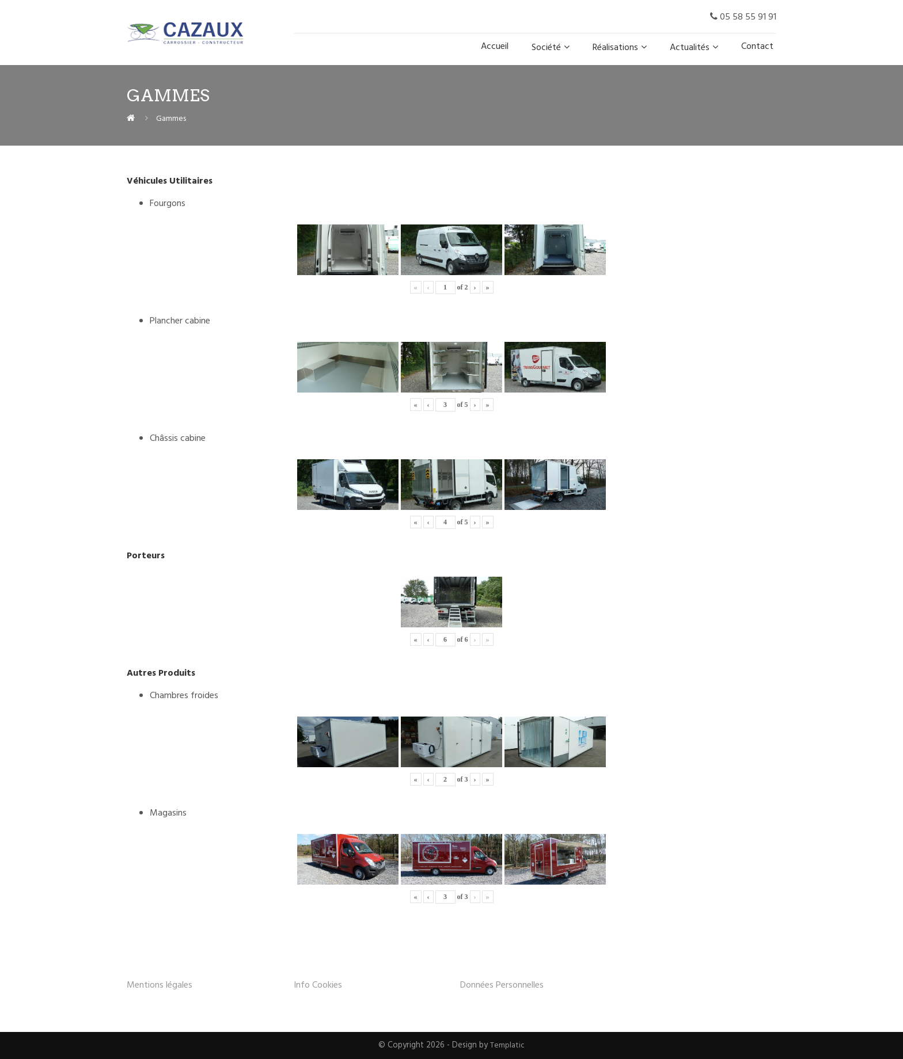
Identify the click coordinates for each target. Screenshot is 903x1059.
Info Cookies (318, 985)
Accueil (495, 46)
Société (546, 47)
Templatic (507, 1045)
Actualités (689, 47)
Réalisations (615, 47)
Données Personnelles (502, 985)
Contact (757, 46)
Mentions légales (159, 985)
